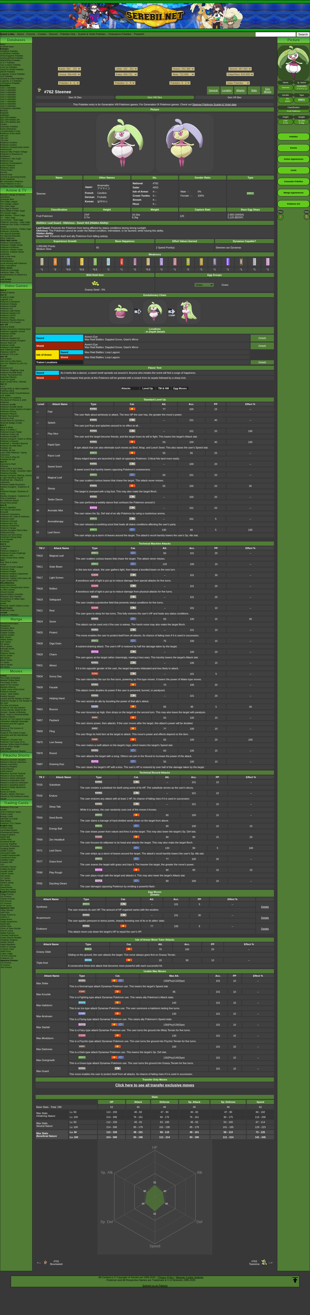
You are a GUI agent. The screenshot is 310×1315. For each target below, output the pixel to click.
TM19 (39, 599)
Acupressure (43, 917)
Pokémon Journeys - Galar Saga (15, 222)
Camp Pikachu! (7, 769)
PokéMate (5, 542)
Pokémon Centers (8, 145)
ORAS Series (6, 665)
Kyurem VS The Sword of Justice (15, 719)
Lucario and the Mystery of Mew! (15, 698)
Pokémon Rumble (8, 473)
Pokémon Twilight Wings (11, 245)
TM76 (39, 753)
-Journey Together (8, 844)
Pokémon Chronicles (9, 231)
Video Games (16, 286)
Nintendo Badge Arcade (11, 423)
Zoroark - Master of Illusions (13, 712)
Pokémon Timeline (8, 142)
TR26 (39, 795)
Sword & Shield (7, 327)
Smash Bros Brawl (8, 503)
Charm (53, 654)
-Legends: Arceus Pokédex (12, 74)
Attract (53, 665)
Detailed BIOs (6, 630)
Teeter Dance (55, 499)
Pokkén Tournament (9, 416)
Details (262, 338)
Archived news (7, 46)
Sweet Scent (55, 466)
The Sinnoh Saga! (8, 213)
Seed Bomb (55, 817)
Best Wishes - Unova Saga (12, 215)
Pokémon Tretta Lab (9, 434)
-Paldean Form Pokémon (11, 186)
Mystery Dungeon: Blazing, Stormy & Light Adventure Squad (16, 476)
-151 (2, 864)
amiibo (3, 603)
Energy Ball (55, 828)
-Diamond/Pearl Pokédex (11, 58)
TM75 (39, 742)
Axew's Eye (91, 336)
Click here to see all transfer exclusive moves (154, 1085)
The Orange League (9, 204)
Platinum (4, 466)
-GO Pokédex (6, 76)
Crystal (3, 548)
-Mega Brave (6, 919)
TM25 (39, 632)
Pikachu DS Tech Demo (11, 535)
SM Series (5, 667)
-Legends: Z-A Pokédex (11, 81)
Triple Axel (42, 962)
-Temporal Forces (8, 857)
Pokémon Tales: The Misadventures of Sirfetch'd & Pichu (13, 274)
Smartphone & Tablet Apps (12, 599)
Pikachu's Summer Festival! (13, 773)
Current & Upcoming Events (13, 177)
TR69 (39, 839)
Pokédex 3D (5, 448)
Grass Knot (55, 861)
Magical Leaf (55, 477)
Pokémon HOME (8, 334)
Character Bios (7, 199)
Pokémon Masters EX (10, 313)
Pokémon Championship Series (14, 147)
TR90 (39, 872)
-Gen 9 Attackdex (8, 106)
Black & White (6, 427)
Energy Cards (6, 816)
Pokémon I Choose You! (11, 740)
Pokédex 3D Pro (7, 450)
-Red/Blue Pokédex (9, 51)
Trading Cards (16, 803)
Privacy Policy (166, 1277)
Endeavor (41, 928)
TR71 (39, 850)
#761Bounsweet (56, 1262)
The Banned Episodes (10, 236)
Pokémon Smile (7, 345)
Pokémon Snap (7, 569)
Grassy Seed (92, 288)
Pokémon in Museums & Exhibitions (11, 155)
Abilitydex (4, 115)
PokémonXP (6, 149)
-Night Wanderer (7, 944)
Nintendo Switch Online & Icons (14, 606)
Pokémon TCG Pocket (10, 322)
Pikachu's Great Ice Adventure (14, 783)
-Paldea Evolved (7, 869)
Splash (52, 422)
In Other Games (7, 590)
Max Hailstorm (44, 1005)
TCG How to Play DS (10, 457)
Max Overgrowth (45, 1060)
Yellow (3, 564)
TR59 (39, 817)
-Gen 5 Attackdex (8, 97)
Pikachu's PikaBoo (8, 767)
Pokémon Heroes (8, 692)
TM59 (39, 731)
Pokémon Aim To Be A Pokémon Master (15, 225)
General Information (9, 623)
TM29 (39, 654)
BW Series (5, 658)
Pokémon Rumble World (11, 407)
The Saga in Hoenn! (9, 208)
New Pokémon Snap (9, 350)
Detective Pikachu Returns (12, 320)
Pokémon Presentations (11, 163)
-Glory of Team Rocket (10, 928)
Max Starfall (43, 1027)
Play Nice (53, 433)
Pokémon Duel (7, 418)
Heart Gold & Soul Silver (11, 468)
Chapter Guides (7, 633)
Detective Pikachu (8, 377)
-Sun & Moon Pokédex (10, 65)
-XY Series (5, 878)
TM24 (39, 621)
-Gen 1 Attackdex (8, 88)
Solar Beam (55, 566)
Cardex (3, 124)
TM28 (39, 643)
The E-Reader (6, 539)
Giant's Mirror (130, 339)
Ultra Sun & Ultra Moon (10, 361)
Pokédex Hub (67, 34)
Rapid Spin (54, 444)
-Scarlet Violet (6, 871)
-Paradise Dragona (9, 940)
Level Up (147, 388)
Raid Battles (5, 821)
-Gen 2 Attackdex (8, 90)
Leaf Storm (54, 532)
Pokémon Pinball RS (9, 526)
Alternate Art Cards (9, 819)
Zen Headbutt (56, 839)
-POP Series (6, 905)
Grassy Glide (43, 951)
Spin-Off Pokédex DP (10, 120)
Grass (225, 284)
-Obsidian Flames (8, 867)
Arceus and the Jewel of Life (13, 710)
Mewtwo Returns (8, 687)
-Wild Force (5, 951)
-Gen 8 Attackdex (8, 104)
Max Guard (42, 1071)
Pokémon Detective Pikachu (13, 751)
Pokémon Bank (7, 391)
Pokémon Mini (6, 555)
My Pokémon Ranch (9, 500)
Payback (54, 720)
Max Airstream (44, 1016)
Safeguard (55, 599)
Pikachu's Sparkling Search (12, 785)
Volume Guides (7, 635)
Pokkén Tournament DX (11, 375)
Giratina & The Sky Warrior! (12, 708)
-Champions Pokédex (10, 83)
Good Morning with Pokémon (13, 263)
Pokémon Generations (10, 243)
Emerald (4, 512)
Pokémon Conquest (9, 441)
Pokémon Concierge (9, 270)
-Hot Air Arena (6, 931)
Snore (52, 621)
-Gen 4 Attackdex (8, 94)
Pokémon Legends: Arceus (12, 331)
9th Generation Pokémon (11, 181)
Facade (53, 687)
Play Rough (55, 872)
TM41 (39, 698)
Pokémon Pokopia (8, 304)
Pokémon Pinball (8, 571)
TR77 (39, 861)
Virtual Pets (5, 601)
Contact (42, 34)
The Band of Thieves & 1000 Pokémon (13, 401)
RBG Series (5, 637)
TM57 (39, 720)
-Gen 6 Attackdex (8, 99)
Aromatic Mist (55, 510)
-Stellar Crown (6, 851)
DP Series (4, 651)
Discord (53, 34)
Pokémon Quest (7, 379)
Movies (16, 671)
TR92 (39, 883)
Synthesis (41, 906)
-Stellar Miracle (7, 942)
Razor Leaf (54, 455)
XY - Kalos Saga (7, 217)
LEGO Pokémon (7, 165)
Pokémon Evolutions (9, 247)
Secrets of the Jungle (10, 746)
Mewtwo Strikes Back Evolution (14, 744)
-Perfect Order (6, 828)
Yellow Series (6, 639)
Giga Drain (55, 643)
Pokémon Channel (8, 521)
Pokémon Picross (8, 411)
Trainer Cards (6, 814)
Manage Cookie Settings (189, 1277)
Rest (52, 610)
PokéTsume (5, 281)
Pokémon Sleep (7, 318)
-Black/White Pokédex (10, 60)
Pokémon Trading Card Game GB (15, 578)
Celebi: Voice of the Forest (12, 689)
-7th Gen (4, 140)
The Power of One (8, 682)
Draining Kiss (56, 764)
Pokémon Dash (7, 519)
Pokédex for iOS (7, 459)
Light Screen (56, 577)
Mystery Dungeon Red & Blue (13, 530)
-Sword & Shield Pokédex (12, 69)
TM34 (39, 676)
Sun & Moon (6, 359)
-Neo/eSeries (6, 887)
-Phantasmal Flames (9, 832)
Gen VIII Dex (155, 97)
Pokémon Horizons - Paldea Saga (15, 229)
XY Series (4, 662)
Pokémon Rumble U (9, 436)
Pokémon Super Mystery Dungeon (16, 409)
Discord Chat (6, 174)
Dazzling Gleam (58, 883)
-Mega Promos (7, 894)
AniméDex (5, 197)
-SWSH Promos (7, 899)
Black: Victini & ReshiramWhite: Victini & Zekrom (14, 715)
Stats (254, 90)
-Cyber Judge (6, 953)
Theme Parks (6, 170)
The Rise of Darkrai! (9, 705)
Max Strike (42, 983)
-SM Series (5, 876)
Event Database (7, 179)
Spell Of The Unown (9, 685)
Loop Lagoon (112, 352)
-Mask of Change (8, 947)
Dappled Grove (113, 339)
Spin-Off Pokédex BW (10, 122)
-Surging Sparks (7, 848)
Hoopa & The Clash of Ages (13, 733)
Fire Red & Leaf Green (10, 510)
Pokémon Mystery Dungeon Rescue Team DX (13, 341)
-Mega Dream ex (8, 915)
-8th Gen (4, 138)
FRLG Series (6, 646)
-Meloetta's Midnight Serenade (14, 721)
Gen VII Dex (234, 97)
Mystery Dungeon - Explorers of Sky (14, 488)
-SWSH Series (6, 873)
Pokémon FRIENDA (9, 615)
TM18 (39, 588)
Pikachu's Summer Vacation (13, 760)
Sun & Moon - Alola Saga (11, 220)
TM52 (39, 709)
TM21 (39, 610)
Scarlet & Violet (7, 297)
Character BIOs (7, 628)
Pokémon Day (6, 161)
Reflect (53, 588)
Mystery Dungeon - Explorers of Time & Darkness (14, 497)
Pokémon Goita (7, 610)
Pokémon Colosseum (10, 514)
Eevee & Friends (8, 792)
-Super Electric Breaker (10, 937)
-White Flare (5, 839)
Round (53, 753)
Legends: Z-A (6, 299)
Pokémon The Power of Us (12, 742)
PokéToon (4, 254)
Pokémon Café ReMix (10, 311)
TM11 (39, 566)
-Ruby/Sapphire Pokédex (11, 56)
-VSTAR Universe (8, 956)
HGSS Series (6, 655)
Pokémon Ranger (8, 528)
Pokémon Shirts (7, 168)
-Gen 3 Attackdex (8, 92)
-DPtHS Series (7, 883)
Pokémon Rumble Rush (11, 372)
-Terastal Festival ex (9, 935)
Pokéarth (139, 34)
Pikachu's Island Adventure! (12, 778)
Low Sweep (55, 742)
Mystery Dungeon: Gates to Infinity (16, 439)
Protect (53, 632)
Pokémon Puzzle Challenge (13, 553)
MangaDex (5, 626)
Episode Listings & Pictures (12, 195)
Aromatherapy (56, 521)
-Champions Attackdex (10, 108)
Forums (30, 34)
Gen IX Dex (75, 97)
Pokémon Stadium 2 (9, 551)
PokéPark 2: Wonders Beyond (14, 443)
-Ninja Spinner (6, 910)
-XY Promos (5, 903)
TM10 (39, 555)
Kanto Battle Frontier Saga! (12, 211)
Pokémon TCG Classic (10, 823)
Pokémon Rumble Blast (11, 446)
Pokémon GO (6, 308)
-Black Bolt (5, 837)
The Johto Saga (7, 206)
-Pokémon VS (6, 958)
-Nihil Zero (5, 912)
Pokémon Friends (8, 306)
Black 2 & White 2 (8, 430)
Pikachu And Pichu (8, 764)
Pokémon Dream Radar (11, 432)
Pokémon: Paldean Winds (12, 252)
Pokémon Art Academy (10, 398)
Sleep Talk (55, 806)
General (213, 90)
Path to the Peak (8, 256)
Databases (16, 40)
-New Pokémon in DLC (10, 184)
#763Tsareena (254, 1262)
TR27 (39, 806)
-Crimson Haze (7, 949)
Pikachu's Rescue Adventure (13, 762)
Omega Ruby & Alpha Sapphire (14, 388)
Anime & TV (16, 190)
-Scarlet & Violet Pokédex (12, 78)
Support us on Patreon (154, 1285)
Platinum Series (7, 653)
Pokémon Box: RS (8, 523)
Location (227, 90)
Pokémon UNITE (8, 315)
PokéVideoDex (7, 261)
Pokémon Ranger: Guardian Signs (16, 471)
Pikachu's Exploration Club (12, 780)
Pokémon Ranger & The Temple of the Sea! (16, 702)
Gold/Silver (5, 546)
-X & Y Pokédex (7, 62)
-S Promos (5, 965)
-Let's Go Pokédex (8, 67)
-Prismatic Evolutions (9, 846)
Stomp (51, 488)
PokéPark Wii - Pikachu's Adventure (11, 481)
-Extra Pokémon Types (10, 812)
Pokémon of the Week (10, 133)
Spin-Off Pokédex (8, 117)
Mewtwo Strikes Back (10, 680)
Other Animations (8, 265)
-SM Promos (6, 901)
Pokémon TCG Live (9, 354)
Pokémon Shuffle (8, 404)
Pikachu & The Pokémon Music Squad (14, 797)
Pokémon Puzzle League (11, 567)
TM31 (39, 665)
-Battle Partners (7, 933)
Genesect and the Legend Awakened (12, 725)
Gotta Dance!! (6, 771)
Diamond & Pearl (8, 464)
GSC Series (5, 642)
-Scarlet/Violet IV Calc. (10, 131)
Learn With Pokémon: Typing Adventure (13, 453)
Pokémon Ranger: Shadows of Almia (14, 492)
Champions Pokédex (120, 34)
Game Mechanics (8, 129)
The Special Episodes (10, 233)
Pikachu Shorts (16, 755)
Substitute (54, 784)
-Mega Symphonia (8, 921)
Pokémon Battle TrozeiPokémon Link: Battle (15, 394)
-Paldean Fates (7, 860)
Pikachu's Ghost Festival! (11, 776)
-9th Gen (4, 136)
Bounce (53, 709)
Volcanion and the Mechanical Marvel (14, 736)
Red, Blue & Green (9, 562)
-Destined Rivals (7, 841)
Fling (52, 731)
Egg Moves (267, 90)
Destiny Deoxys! (7, 696)
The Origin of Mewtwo (10, 678)
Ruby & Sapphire (8, 507)
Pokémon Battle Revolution (12, 484)
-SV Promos (5, 896)
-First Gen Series (8, 889)
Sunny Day (55, 676)
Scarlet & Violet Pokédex (92, 34)
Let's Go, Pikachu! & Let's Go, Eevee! (14, 364)
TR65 (39, 828)
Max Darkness (44, 1049)
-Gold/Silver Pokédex (10, 53)
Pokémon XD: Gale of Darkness (14, 516)
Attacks (240, 90)
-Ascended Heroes (8, 830)
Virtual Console (7, 592)
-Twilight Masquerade (10, 855)
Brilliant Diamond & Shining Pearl (15, 329)
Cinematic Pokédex (9, 126)
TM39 (39, 687)
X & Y (2, 386)
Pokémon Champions (10, 302)
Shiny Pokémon (7, 238)
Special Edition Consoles (11, 594)
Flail (50, 411)
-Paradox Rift (6, 862)
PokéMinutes (6, 259)
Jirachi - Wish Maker (9, 694)
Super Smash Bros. (9, 580)
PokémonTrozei (7, 532)
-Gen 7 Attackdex (8, 101)
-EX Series (5, 885)
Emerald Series (7, 649)
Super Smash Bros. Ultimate (13, 382)
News (2, 44)
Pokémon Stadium (8, 576)
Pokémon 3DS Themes (10, 596)
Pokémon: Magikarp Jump (12, 370)
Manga (16, 619)
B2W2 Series (6, 660)
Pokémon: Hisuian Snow (11, 249)
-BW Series (5, 880)
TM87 (39, 764)
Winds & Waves (7, 292)
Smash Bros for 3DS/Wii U (12, 420)
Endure (53, 795)
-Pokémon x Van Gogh (10, 158)
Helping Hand (57, 698)
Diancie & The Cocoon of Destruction (11, 729)
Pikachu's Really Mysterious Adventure (13, 788)
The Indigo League (8, 201)
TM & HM (163, 388)
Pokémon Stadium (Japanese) (14, 574)
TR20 (39, 784)
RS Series (5, 644)
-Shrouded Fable (8, 853)
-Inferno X (4, 917)
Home (20, 34)
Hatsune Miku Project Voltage (13, 152)
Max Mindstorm (44, 1038)
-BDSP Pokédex (7, 72)
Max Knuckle (43, 994)
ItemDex (4, 110)
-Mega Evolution (7, 835)
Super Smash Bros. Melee (12, 558)
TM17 (39, 577)
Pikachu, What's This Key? (12, 794)
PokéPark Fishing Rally (10, 537)
